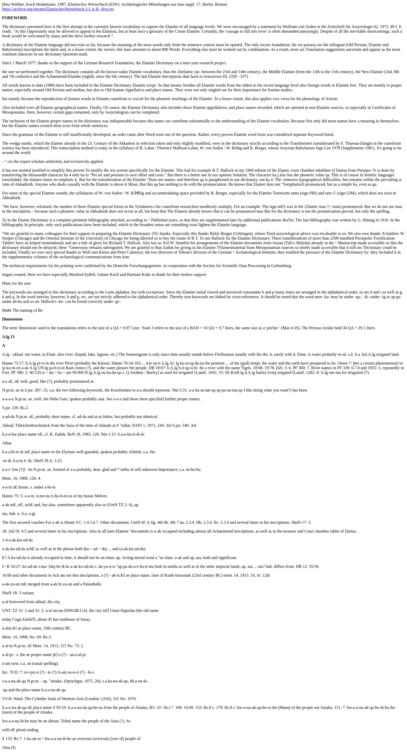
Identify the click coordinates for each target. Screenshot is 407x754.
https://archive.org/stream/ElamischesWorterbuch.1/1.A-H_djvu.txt (58, 9)
